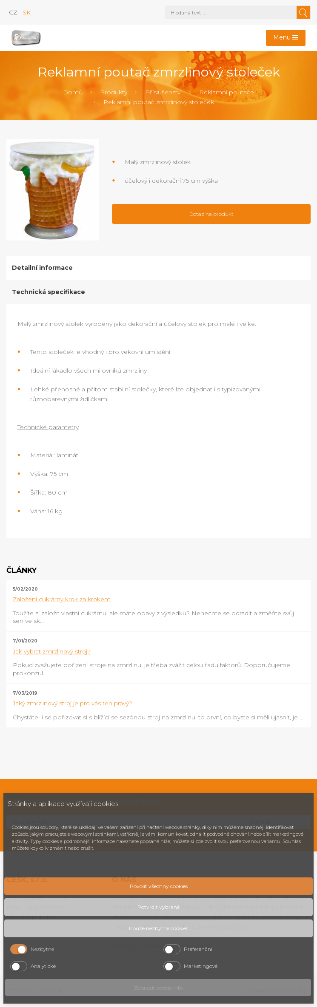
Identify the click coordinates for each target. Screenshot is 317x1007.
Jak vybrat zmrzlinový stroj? (52, 651)
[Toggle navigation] (286, 38)
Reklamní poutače (226, 92)
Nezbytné (42, 949)
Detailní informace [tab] (42, 268)
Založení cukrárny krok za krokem (62, 599)
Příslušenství (163, 92)
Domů (73, 92)
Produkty (113, 92)
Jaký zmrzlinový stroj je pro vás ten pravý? (72, 703)
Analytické (43, 966)
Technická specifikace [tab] (48, 292)
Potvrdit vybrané (158, 907)
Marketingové (200, 966)
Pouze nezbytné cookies (158, 928)
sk (27, 12)
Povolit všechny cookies (159, 886)
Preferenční (198, 949)
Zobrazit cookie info (158, 987)
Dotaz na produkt (211, 214)
